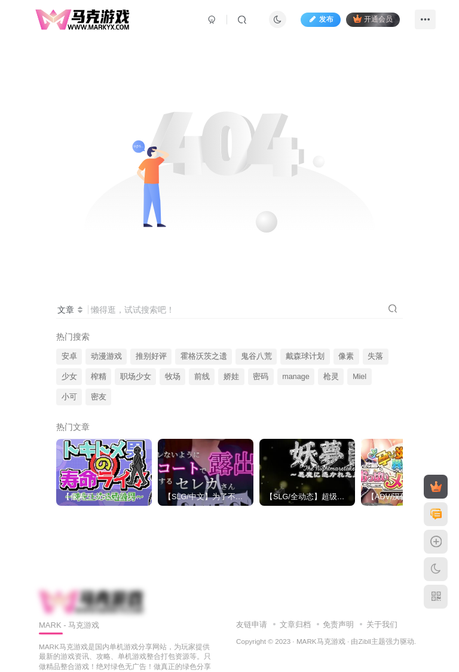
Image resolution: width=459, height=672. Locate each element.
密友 (98, 397)
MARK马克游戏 (320, 641)
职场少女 (135, 376)
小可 (69, 397)
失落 (375, 356)
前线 (202, 376)
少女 (69, 376)
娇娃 (231, 376)
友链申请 (251, 624)
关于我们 (381, 624)
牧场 (172, 376)
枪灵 (331, 376)
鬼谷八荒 (256, 356)
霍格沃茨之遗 (203, 356)
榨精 (98, 376)
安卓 (69, 356)
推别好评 (151, 356)
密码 (260, 376)
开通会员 (372, 19)
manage (296, 376)
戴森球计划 (305, 356)
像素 (346, 356)
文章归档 (295, 624)
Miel (359, 376)
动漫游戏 (106, 356)
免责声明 (338, 624)
